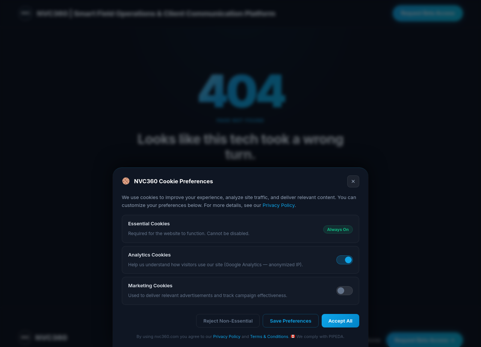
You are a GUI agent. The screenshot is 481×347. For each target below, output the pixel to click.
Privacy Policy (279, 205)
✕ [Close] (353, 181)
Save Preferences (290, 321)
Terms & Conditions (269, 336)
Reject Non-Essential (228, 321)
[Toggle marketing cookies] (344, 290)
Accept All (340, 321)
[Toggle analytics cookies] (344, 259)
